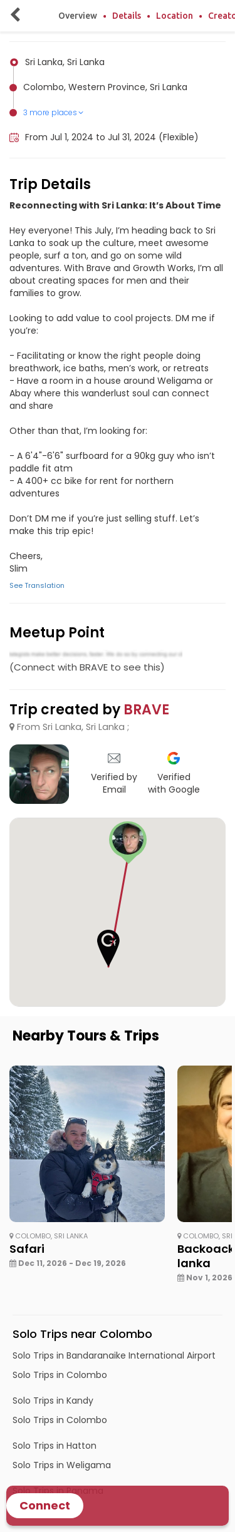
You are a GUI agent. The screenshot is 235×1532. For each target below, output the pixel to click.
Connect (44, 1505)
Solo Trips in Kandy (53, 1400)
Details (126, 16)
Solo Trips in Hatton (55, 1445)
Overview (77, 16)
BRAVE (146, 709)
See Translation (37, 585)
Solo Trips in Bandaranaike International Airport (114, 1355)
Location (174, 16)
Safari (26, 1249)
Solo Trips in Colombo (60, 1375)
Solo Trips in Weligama (62, 1465)
